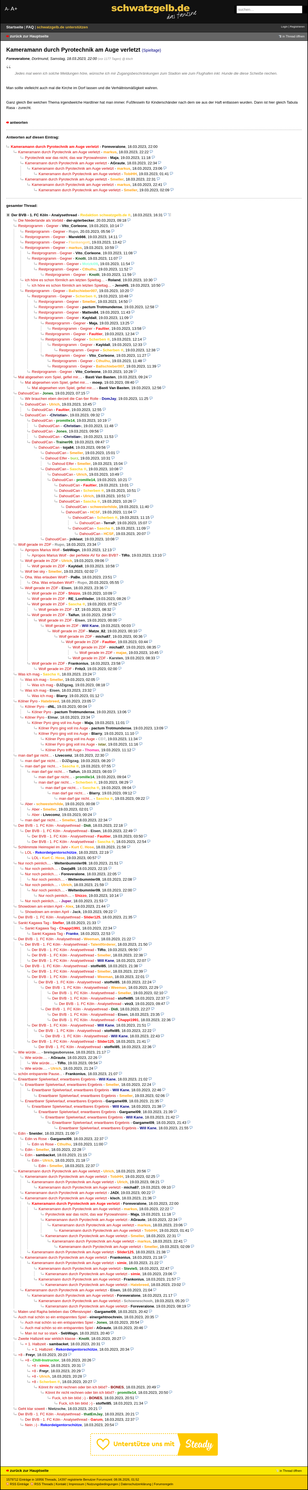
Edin (22, 1133)
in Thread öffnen (293, 36)
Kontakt (61, 1484)
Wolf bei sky (35, 571)
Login (284, 26)
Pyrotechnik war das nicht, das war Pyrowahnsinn (66, 158)
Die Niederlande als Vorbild (40, 220)
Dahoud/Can (28, 393)
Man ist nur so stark (41, 1333)
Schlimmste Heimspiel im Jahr (43, 847)
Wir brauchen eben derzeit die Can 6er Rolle (61, 398)
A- (7, 9)
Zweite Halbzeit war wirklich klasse (46, 1338)
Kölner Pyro (28, 701)
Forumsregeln (163, 1484)
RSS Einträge (17, 1484)
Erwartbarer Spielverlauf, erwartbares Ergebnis (57, 1079)
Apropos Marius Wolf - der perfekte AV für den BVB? (75, 555)
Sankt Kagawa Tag (33, 923)
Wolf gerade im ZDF (34, 544)
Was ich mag (28, 674)
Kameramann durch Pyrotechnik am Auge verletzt (59, 152)
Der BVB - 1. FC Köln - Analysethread (44, 215)
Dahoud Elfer (56, 458)
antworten (19, 122)
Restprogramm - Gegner (38, 226)
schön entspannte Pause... (40, 1074)
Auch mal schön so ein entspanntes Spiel (52, 1317)
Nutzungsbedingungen (102, 1484)
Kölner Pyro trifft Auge (63, 750)
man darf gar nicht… (35, 755)
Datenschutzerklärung (136, 1484)
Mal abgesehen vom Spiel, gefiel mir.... (50, 377)
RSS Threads (42, 1484)
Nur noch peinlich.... (34, 863)
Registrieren (297, 26)
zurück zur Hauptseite (29, 36)
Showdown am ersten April (40, 906)
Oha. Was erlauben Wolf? (46, 577)
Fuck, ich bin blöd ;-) (69, 1398)
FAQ (30, 27)
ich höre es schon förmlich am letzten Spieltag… (65, 280)
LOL (28, 852)
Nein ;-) (31, 1425)
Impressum (77, 1484)
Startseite (15, 27)
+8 (20, 1355)
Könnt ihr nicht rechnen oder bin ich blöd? (73, 1387)
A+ (13, 9)
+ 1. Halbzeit (35, 1344)
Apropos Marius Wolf (42, 550)
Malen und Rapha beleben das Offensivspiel (54, 1311)
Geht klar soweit (31, 1409)
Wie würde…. (29, 1052)
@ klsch (127, 58)
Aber (29, 804)
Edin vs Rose (36, 1139)
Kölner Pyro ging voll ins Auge (56, 723)
